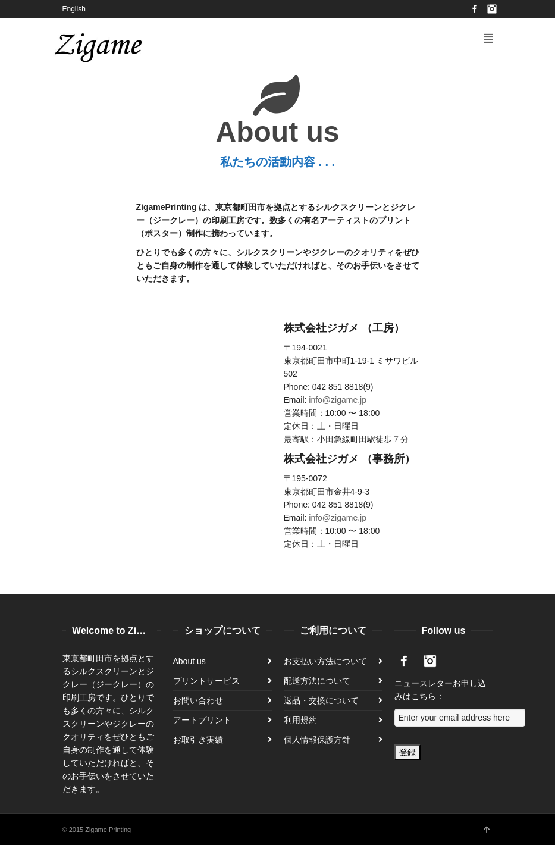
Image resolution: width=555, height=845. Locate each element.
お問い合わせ (198, 700)
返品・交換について (321, 700)
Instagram (492, 9)
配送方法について (317, 681)
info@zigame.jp (337, 400)
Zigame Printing (108, 829)
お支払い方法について (325, 661)
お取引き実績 (198, 739)
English (74, 9)
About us (189, 661)
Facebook (475, 9)
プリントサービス (206, 681)
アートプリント (202, 720)
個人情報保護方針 (317, 739)
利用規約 (300, 720)
